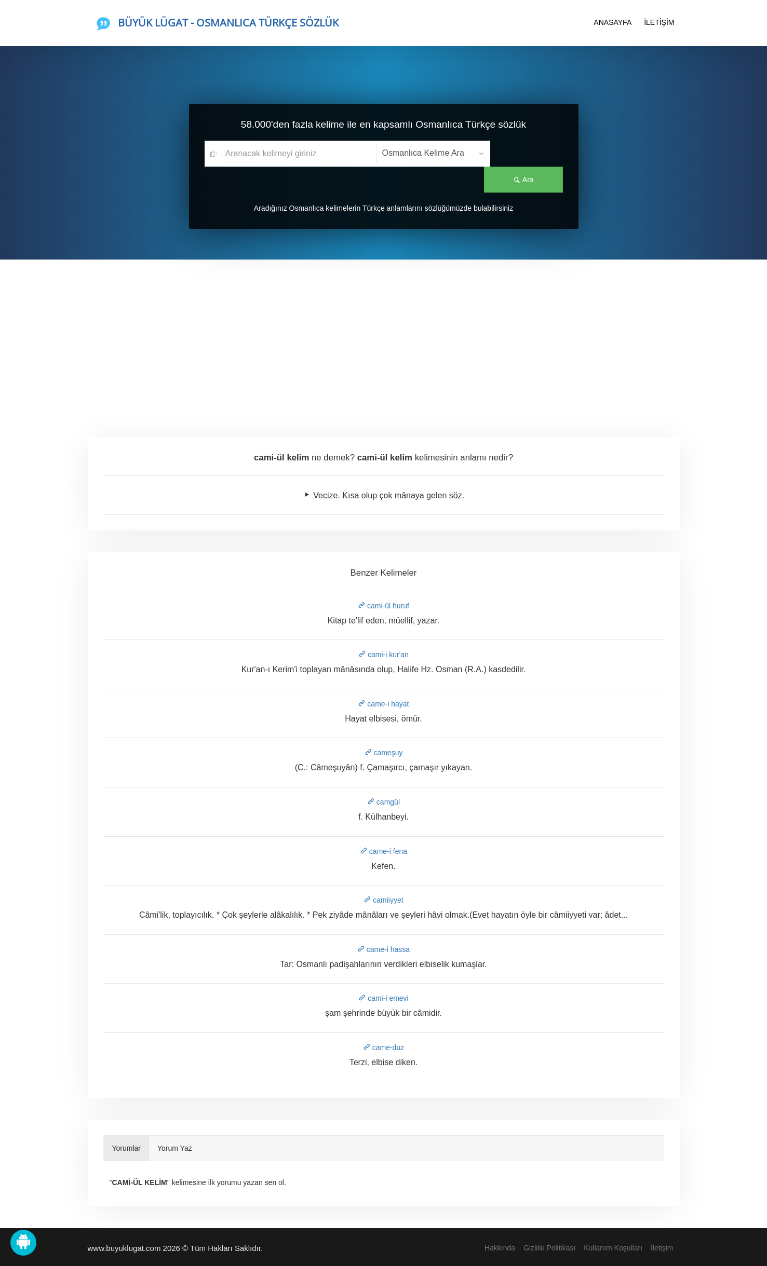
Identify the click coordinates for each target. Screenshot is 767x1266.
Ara (526, 153)
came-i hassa (383, 949)
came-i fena (383, 851)
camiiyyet (383, 900)
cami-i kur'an (383, 654)
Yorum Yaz (174, 1148)
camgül (383, 802)
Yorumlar (126, 1148)
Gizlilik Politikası (549, 1248)
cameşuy (384, 752)
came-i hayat (383, 704)
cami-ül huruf (383, 606)
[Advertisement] (383, 337)
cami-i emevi (383, 998)
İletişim (662, 1248)
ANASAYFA (612, 22)
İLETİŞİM (659, 22)
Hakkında (500, 1248)
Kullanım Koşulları (613, 1248)
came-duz (383, 1047)
